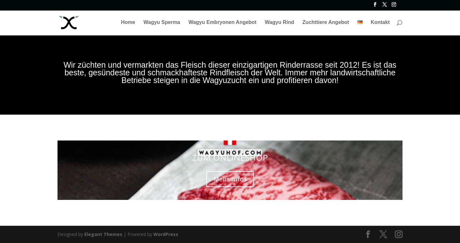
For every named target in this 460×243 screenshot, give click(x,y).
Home (128, 22)
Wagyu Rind (279, 22)
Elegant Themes (103, 234)
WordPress (165, 234)
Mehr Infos (230, 179)
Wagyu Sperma (161, 22)
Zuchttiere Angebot (326, 22)
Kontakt (380, 22)
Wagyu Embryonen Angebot (222, 22)
